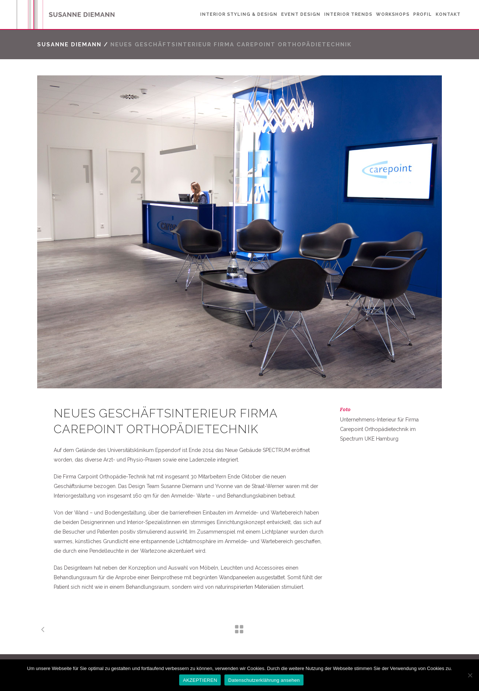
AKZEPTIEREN (200, 680)
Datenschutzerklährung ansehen (263, 680)
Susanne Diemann (69, 44)
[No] (469, 675)
